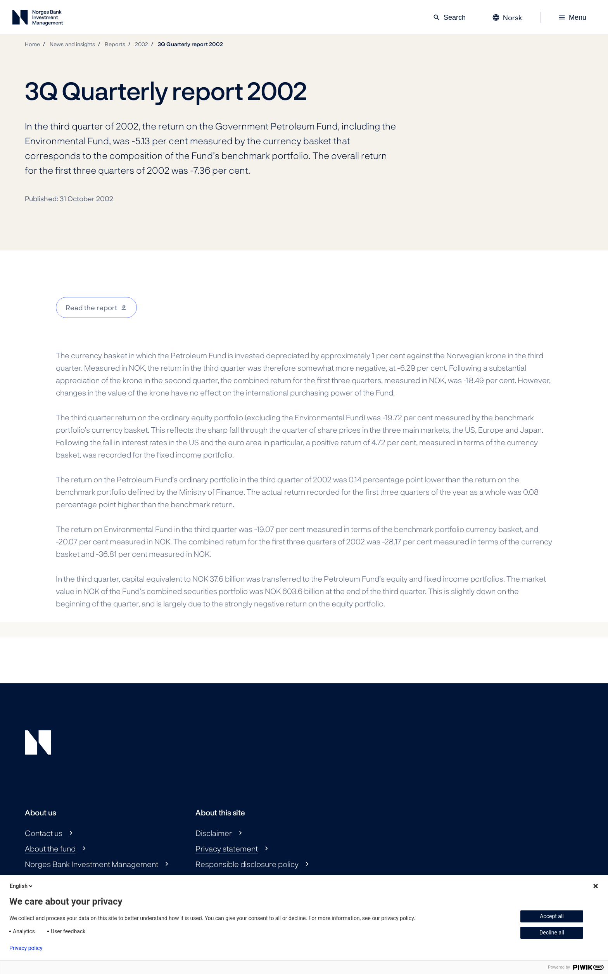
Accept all (552, 916)
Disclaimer (213, 833)
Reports (115, 44)
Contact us (43, 833)
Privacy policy (25, 948)
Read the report (91, 307)
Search (449, 17)
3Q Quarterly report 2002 (190, 44)
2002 (141, 44)
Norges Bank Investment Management (91, 864)
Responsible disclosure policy (247, 864)
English (22, 886)
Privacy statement (226, 848)
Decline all (551, 932)
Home (32, 44)
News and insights (72, 44)
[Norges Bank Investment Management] (37, 19)
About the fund (50, 848)
